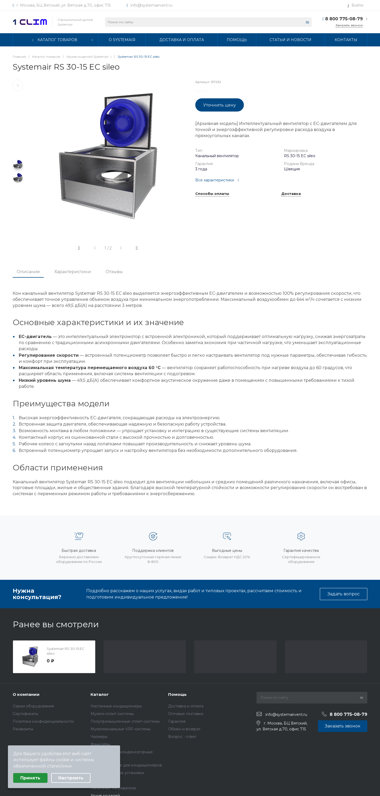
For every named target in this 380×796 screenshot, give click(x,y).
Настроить (70, 777)
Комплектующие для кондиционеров (126, 765)
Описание (28, 271)
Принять (30, 777)
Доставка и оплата (185, 706)
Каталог (100, 694)
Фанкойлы (100, 744)
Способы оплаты (212, 194)
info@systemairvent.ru (151, 5)
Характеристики (72, 271)
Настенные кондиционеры (116, 706)
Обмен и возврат (184, 729)
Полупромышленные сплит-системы (125, 721)
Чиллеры (99, 736)
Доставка (291, 194)
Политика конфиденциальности (43, 721)
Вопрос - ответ (182, 736)
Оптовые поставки (185, 713)
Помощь (177, 694)
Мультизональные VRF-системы (121, 729)
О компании (26, 694)
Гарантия (177, 721)
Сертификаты (25, 713)
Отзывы (114, 271)
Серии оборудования (33, 706)
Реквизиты (23, 729)
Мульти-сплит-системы (112, 713)
